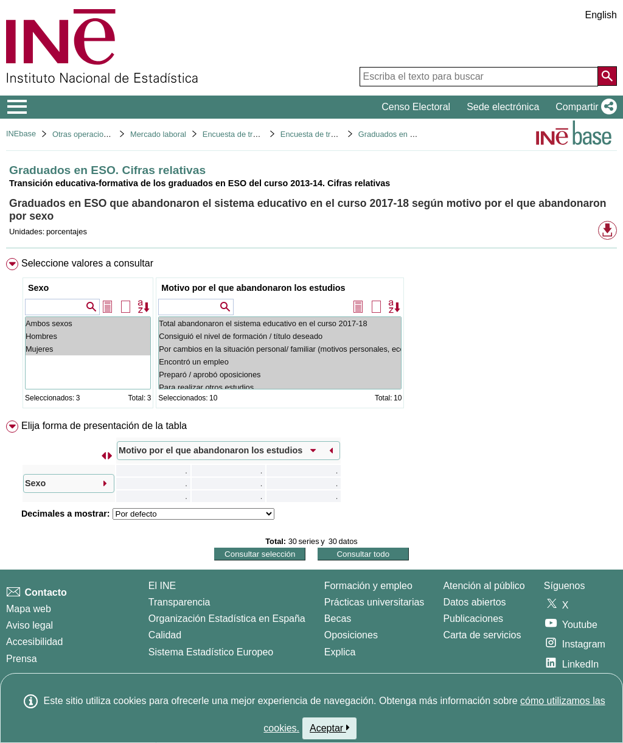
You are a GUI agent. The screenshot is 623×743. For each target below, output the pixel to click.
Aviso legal (29, 625)
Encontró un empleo (280, 361)
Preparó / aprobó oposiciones (280, 374)
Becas (337, 618)
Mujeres (88, 349)
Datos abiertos (474, 602)
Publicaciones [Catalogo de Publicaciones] (473, 618)
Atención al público (483, 586)
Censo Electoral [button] (415, 107)
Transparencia (179, 602)
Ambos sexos (88, 323)
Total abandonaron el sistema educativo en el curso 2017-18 (280, 323)
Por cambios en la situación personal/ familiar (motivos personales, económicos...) (280, 349)
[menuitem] (311, 335)
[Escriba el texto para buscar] (479, 76)
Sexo (38, 288)
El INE (162, 586)
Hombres (88, 336)
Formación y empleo (368, 586)
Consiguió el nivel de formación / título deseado (280, 336)
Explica (340, 652)
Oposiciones (351, 635)
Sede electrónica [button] (503, 107)
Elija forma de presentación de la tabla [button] (104, 425)
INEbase (21, 133)
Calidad (164, 635)
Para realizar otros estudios (280, 387)
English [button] (601, 15)
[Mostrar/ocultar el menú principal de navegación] (17, 107)
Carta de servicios (482, 635)
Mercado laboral (158, 134)
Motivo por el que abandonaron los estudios (253, 288)
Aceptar (329, 727)
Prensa (21, 659)
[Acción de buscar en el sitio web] (607, 76)
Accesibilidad (34, 642)
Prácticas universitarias (374, 602)
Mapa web (28, 609)
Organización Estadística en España (226, 618)
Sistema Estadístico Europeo (210, 652)
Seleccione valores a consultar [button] (87, 263)
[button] (584, 107)
